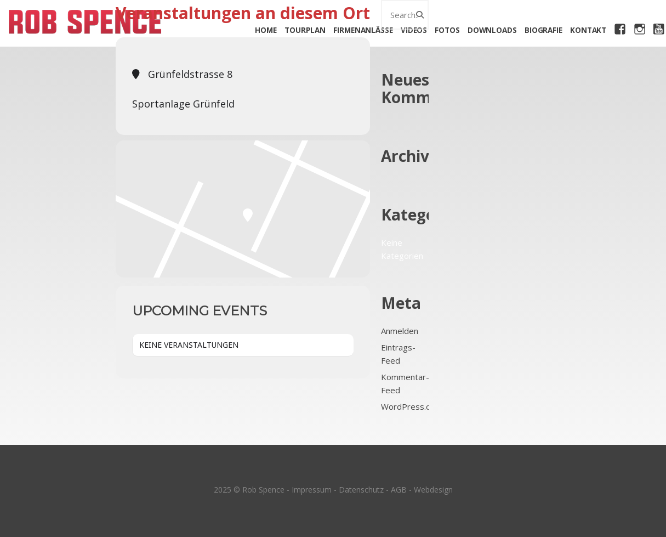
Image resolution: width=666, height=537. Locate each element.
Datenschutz (361, 489)
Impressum (312, 489)
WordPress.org (410, 406)
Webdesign (433, 489)
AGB (399, 489)
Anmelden (399, 330)
